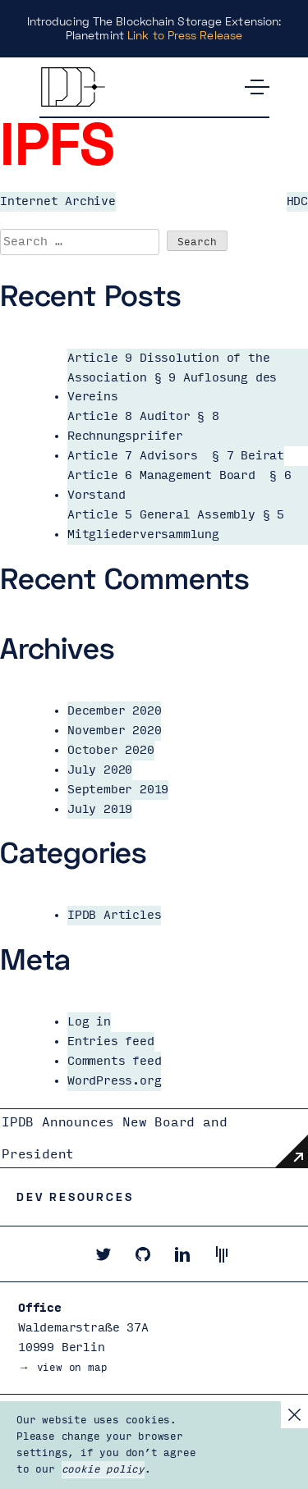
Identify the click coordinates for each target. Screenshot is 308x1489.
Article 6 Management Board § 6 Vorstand (179, 485)
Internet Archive (58, 201)
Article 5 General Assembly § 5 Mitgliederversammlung (175, 524)
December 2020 (114, 711)
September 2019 (117, 790)
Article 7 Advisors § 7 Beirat (175, 456)
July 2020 (99, 770)
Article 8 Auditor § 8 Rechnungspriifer (143, 426)
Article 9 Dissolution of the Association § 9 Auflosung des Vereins (172, 377)
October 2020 (110, 750)
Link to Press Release (184, 35)
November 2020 (114, 731)
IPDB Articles (114, 915)
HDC (297, 201)
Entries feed (110, 1041)
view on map (72, 1367)
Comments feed (114, 1061)
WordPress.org (114, 1081)
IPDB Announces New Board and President (114, 1138)
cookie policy (103, 1469)
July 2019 (99, 809)
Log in (89, 1022)
